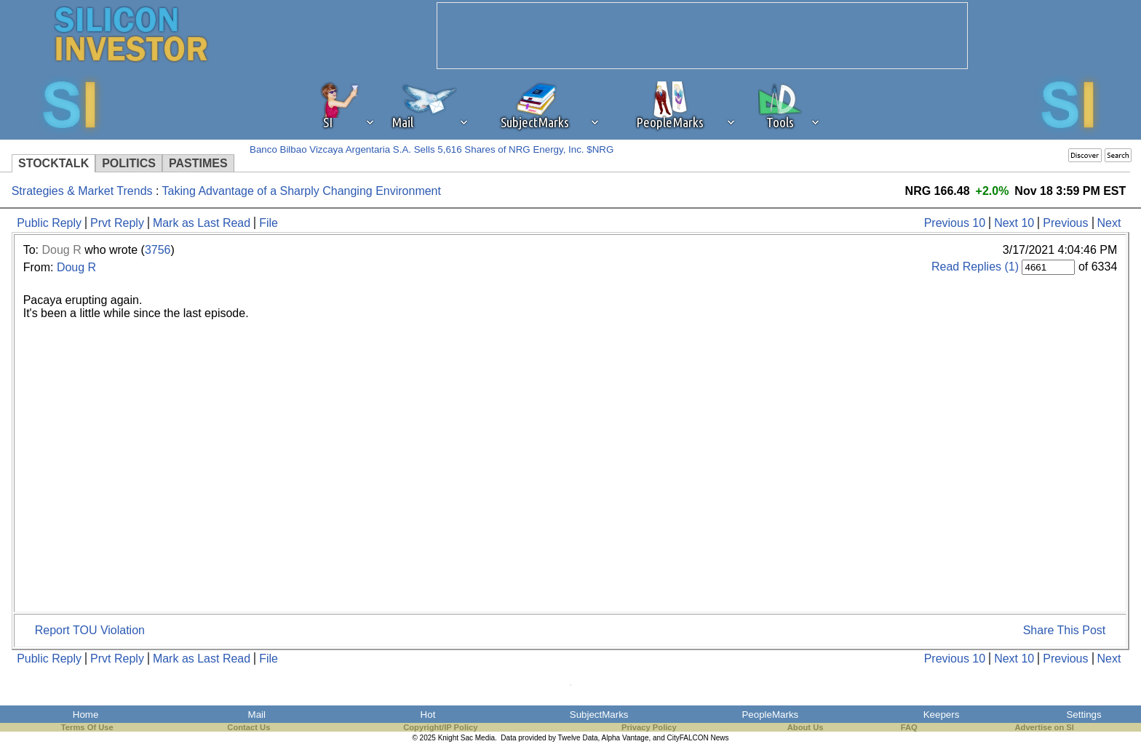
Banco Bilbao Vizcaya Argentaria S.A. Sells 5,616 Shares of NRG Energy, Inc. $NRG (431, 149)
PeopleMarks (770, 714)
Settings (1083, 714)
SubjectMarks (599, 714)
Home (86, 714)
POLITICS (129, 163)
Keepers (941, 714)
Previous (1065, 223)
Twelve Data (578, 738)
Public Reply (49, 223)
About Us (805, 727)
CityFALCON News (698, 738)
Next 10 (1014, 223)
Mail (257, 714)
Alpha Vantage (625, 738)
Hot (428, 714)
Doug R (61, 250)
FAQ (909, 727)
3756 (158, 250)
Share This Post (1064, 630)
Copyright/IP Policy (440, 727)
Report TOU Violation (90, 630)
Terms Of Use (87, 727)
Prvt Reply (117, 223)
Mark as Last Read (201, 223)
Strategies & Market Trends (82, 191)
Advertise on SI (1043, 727)
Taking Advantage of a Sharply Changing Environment (301, 191)
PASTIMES (198, 163)
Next (1109, 223)
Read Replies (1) (975, 266)
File (268, 223)
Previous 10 (955, 223)
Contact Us (248, 727)
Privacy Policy (649, 727)
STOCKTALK (53, 163)
